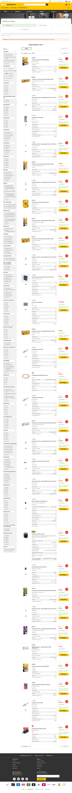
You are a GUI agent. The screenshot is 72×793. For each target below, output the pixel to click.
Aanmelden (41, 779)
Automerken (14, 7)
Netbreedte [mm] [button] (7, 547)
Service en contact (40, 760)
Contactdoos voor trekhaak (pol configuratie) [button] (10, 578)
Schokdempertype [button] (7, 372)
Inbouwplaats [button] (6, 137)
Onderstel (17, 11)
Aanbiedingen (63, 285)
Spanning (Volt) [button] (7, 109)
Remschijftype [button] (7, 395)
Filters (26, 48)
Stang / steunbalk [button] (7, 266)
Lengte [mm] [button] (6, 167)
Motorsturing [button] (6, 244)
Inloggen (68, 7)
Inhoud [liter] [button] (6, 86)
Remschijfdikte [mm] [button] (8, 457)
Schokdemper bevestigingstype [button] (10, 487)
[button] (6, 65)
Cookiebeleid (39, 766)
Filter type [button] (6, 297)
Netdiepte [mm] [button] (7, 562)
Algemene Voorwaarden (39, 789)
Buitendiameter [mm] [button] (8, 587)
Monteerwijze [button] (6, 502)
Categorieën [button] (6, 52)
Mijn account (15, 768)
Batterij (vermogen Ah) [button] (8, 357)
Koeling (41, 11)
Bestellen (14, 760)
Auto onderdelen (5, 7)
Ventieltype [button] (6, 253)
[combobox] (20, 25)
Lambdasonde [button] (7, 312)
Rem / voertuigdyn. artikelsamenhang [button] (8, 287)
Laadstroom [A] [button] (7, 343)
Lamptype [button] (6, 472)
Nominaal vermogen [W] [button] (8, 328)
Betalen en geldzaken (16, 762)
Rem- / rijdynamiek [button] (8, 217)
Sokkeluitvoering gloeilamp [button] (9, 518)
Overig (65, 11)
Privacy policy (39, 764)
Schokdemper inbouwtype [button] (9, 424)
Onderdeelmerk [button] (7, 68)
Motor (5, 11)
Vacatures (38, 768)
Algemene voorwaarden (41, 762)
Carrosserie (29, 11)
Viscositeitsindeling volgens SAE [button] (10, 101)
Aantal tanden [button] (7, 124)
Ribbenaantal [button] (6, 411)
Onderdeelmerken (23, 7)
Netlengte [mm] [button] (7, 533)
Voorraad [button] (6, 601)
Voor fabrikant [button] (7, 152)
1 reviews (37, 121)
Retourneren (15, 766)
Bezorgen (14, 764)
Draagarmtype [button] (7, 227)
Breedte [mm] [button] (7, 442)
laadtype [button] (6, 197)
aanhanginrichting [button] (7, 278)
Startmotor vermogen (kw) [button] (9, 381)
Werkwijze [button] (6, 182)
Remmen (53, 11)
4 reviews (37, 63)
